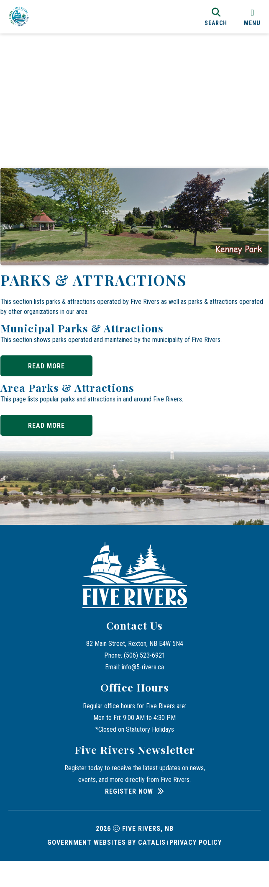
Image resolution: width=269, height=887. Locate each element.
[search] (216, 16)
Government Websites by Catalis (106, 868)
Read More (54, 368)
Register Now (129, 817)
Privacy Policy (195, 868)
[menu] (252, 16)
